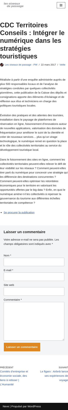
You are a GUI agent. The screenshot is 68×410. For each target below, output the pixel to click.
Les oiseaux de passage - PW (21, 64)
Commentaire (13, 299)
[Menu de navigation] (61, 5)
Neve (6, 406)
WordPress (34, 406)
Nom (7, 255)
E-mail (8, 270)
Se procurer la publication (19, 212)
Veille (62, 64)
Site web (9, 284)
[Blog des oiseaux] (13, 5)
